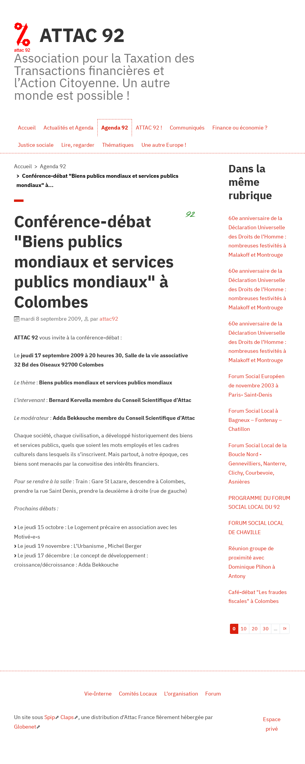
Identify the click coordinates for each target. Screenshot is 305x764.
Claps (67, 727)
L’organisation (181, 703)
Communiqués (187, 127)
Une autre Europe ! (163, 144)
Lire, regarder (77, 144)
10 (244, 638)
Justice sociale (36, 144)
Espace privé (272, 734)
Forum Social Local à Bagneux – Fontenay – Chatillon (255, 425)
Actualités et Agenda (68, 127)
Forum (213, 703)
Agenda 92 (114, 127)
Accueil (27, 127)
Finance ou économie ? (239, 127)
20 (255, 638)
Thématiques (118, 144)
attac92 (108, 318)
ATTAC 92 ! (149, 127)
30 (266, 638)
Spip (49, 727)
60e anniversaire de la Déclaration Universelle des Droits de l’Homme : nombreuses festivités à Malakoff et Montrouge (257, 237)
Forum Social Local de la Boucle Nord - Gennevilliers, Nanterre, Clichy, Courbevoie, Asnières (257, 470)
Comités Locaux (138, 703)
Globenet (25, 736)
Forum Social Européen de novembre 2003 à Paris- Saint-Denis (256, 390)
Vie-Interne (98, 703)
